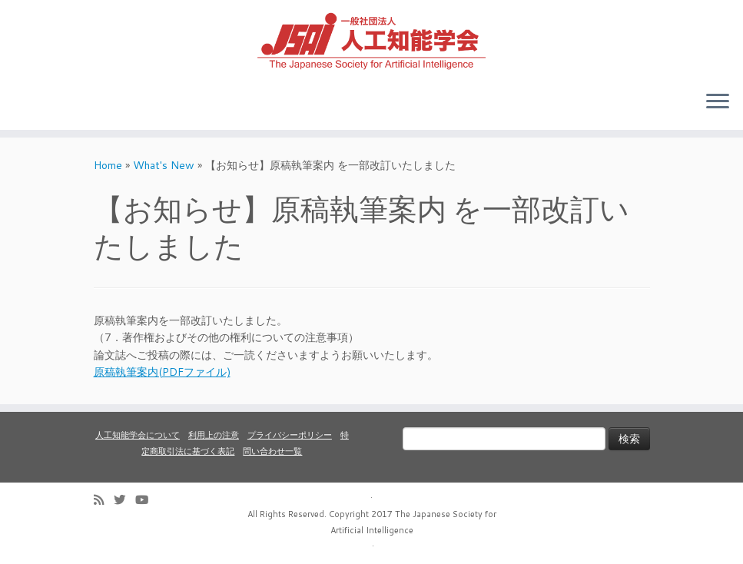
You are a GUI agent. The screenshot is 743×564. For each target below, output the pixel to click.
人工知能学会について (137, 435)
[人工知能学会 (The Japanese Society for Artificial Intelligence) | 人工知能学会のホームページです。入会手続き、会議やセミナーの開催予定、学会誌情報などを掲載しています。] (371, 39)
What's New (163, 165)
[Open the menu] (717, 102)
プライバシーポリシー (289, 435)
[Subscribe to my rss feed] (104, 500)
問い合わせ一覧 (272, 451)
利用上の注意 (213, 435)
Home (108, 165)
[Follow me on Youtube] (146, 500)
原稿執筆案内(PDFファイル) (162, 372)
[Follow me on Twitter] (124, 500)
